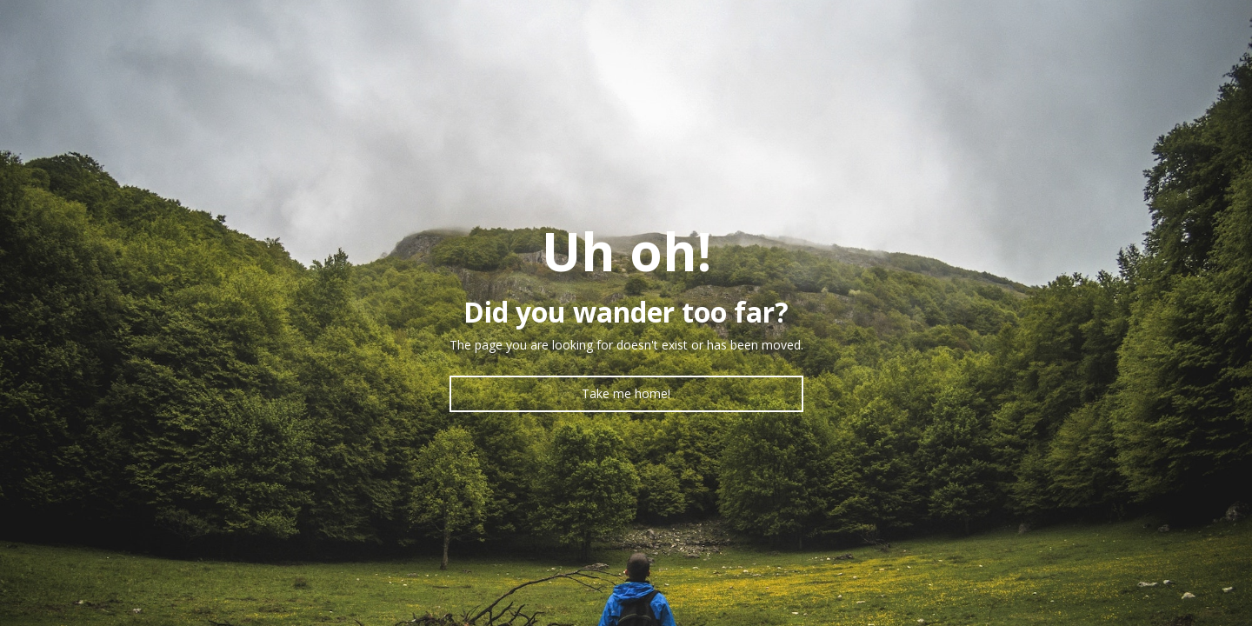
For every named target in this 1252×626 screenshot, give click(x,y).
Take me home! (626, 393)
